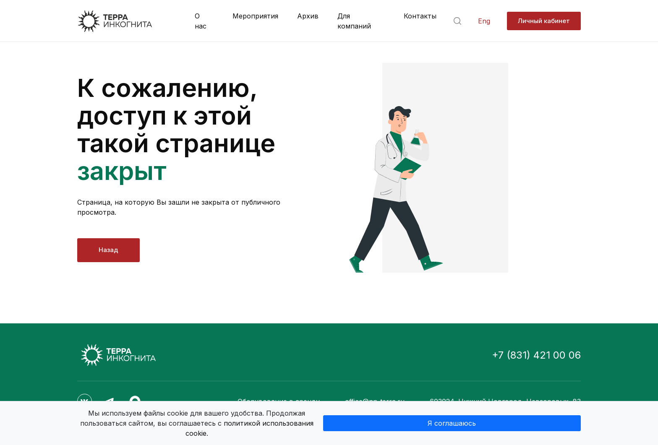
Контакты (420, 16)
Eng (484, 21)
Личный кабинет (544, 21)
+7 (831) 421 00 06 (536, 355)
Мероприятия (255, 16)
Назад (108, 250)
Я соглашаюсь (452, 423)
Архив (308, 16)
